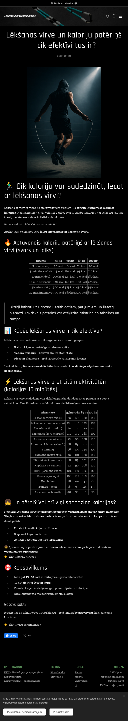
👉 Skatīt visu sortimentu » (22, 624)
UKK (7, 672)
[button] (107, 16)
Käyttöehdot (57, 672)
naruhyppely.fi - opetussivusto (22, 680)
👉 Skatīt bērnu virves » (20, 556)
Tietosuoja (56, 676)
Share (11, 635)
